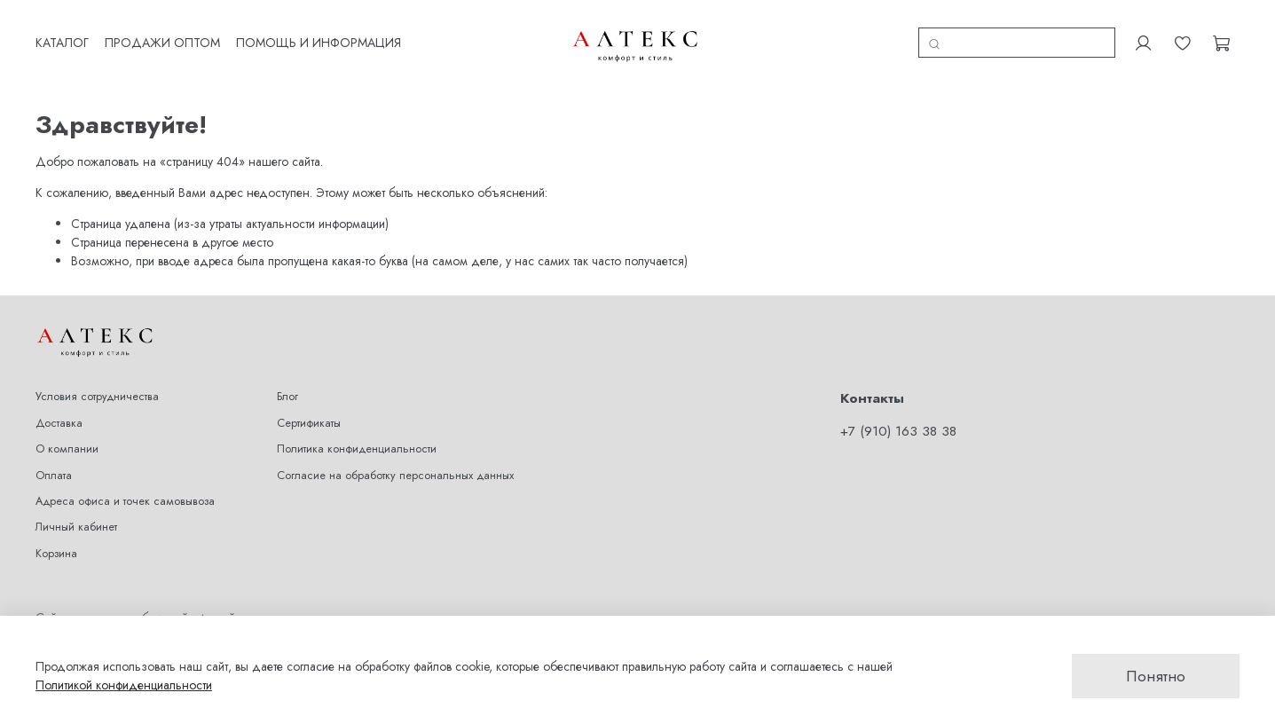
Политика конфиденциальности (357, 449)
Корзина (56, 554)
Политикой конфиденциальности (123, 685)
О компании (66, 449)
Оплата (53, 476)
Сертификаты (309, 423)
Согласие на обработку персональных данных (395, 476)
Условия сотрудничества (97, 397)
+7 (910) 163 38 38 (898, 431)
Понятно (1155, 676)
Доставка (59, 423)
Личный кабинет (76, 527)
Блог (287, 397)
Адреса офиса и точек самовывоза (125, 501)
